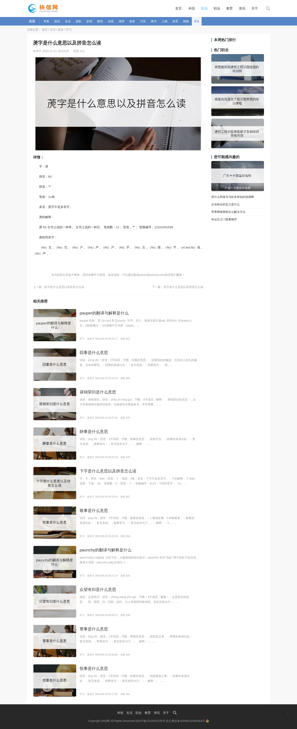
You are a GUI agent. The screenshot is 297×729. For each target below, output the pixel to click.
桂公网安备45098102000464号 (187, 721)
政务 (132, 21)
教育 (229, 8)
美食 (46, 21)
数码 (100, 21)
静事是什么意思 (94, 431)
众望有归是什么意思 (98, 589)
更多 (197, 21)
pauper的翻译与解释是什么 (104, 313)
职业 (217, 8)
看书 (154, 21)
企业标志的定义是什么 (225, 204)
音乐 (68, 21)
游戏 (111, 21)
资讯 (242, 8)
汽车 (143, 21)
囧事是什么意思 (94, 352)
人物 (164, 21)
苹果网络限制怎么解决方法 (228, 211)
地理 (121, 21)
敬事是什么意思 (94, 510)
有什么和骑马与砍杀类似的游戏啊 (232, 196)
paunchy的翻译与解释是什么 (105, 550)
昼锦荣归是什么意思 (98, 392)
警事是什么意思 (94, 629)
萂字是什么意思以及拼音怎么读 (64, 287)
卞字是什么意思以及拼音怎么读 (108, 471)
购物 (186, 21)
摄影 (78, 21)
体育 (175, 21)
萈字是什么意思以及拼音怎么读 (183, 287)
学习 (69, 29)
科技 (192, 8)
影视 (89, 21)
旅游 (57, 21)
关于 (254, 8)
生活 (204, 8)
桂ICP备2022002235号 (150, 721)
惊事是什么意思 (94, 668)
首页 (178, 8)
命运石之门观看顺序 (224, 219)
